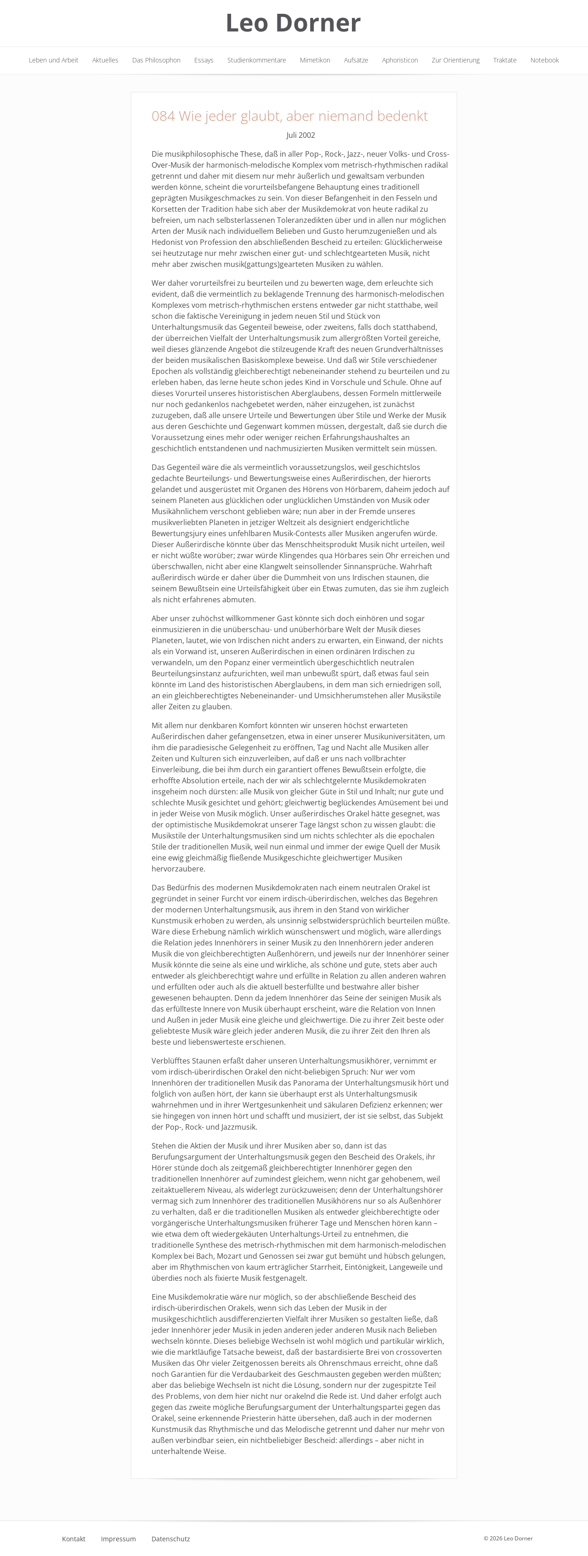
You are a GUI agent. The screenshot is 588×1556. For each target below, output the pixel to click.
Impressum (118, 1539)
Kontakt (73, 1539)
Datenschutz (171, 1539)
